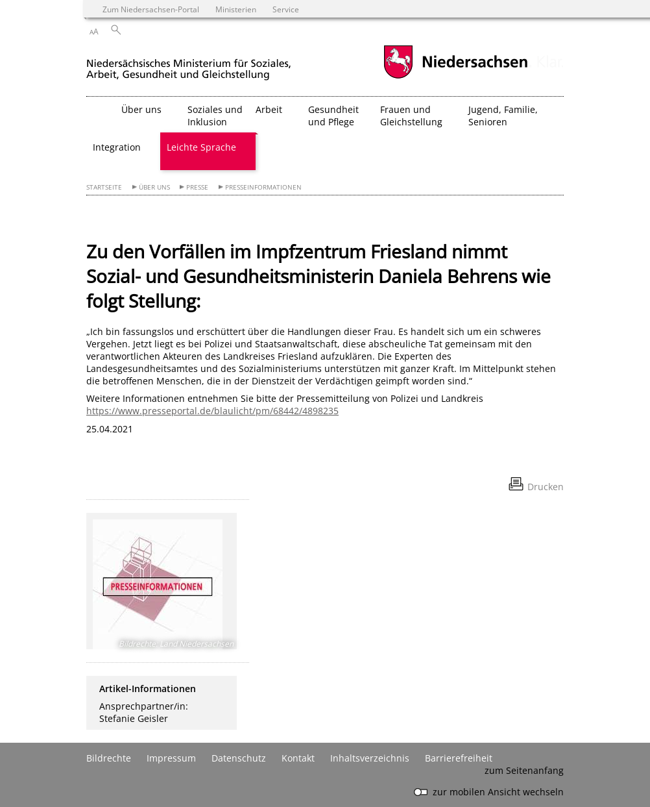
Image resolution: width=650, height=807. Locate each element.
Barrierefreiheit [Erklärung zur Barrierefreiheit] (458, 758)
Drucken (545, 486)
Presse (197, 187)
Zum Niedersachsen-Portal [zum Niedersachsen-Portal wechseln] (150, 9)
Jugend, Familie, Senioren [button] (503, 115)
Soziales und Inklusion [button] (215, 115)
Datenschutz (238, 758)
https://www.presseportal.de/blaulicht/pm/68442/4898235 (212, 410)
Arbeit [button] (269, 109)
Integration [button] (117, 147)
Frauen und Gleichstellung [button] (411, 115)
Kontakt (298, 758)
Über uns (154, 187)
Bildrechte (108, 758)
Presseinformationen (263, 187)
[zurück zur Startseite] (188, 64)
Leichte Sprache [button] (201, 147)
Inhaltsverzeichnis (369, 758)
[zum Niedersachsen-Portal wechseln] (455, 77)
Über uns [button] (141, 109)
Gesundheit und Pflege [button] (333, 115)
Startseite (104, 187)
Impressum (171, 758)
